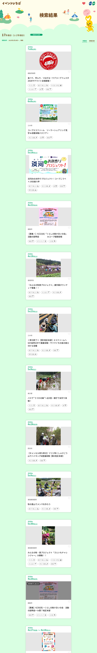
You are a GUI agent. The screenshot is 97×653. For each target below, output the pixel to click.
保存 (43, 73)
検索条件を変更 (41, 35)
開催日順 (92, 41)
